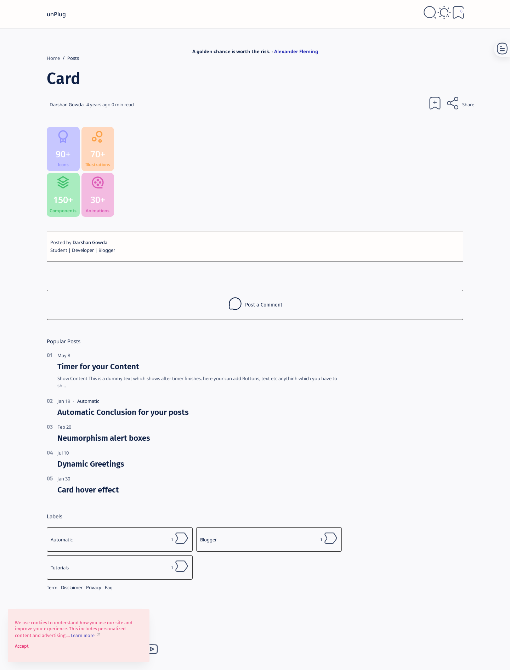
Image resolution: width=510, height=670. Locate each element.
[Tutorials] (120, 567)
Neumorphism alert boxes (103, 438)
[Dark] (444, 13)
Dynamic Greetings (90, 464)
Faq (109, 587)
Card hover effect (88, 490)
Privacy (93, 587)
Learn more (83, 635)
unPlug (56, 14)
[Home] (53, 58)
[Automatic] (88, 401)
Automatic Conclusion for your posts (123, 412)
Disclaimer (72, 587)
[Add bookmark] (435, 104)
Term (52, 587)
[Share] (460, 104)
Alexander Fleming (296, 51)
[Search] (430, 13)
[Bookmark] (458, 13)
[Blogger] (269, 539)
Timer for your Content (98, 366)
